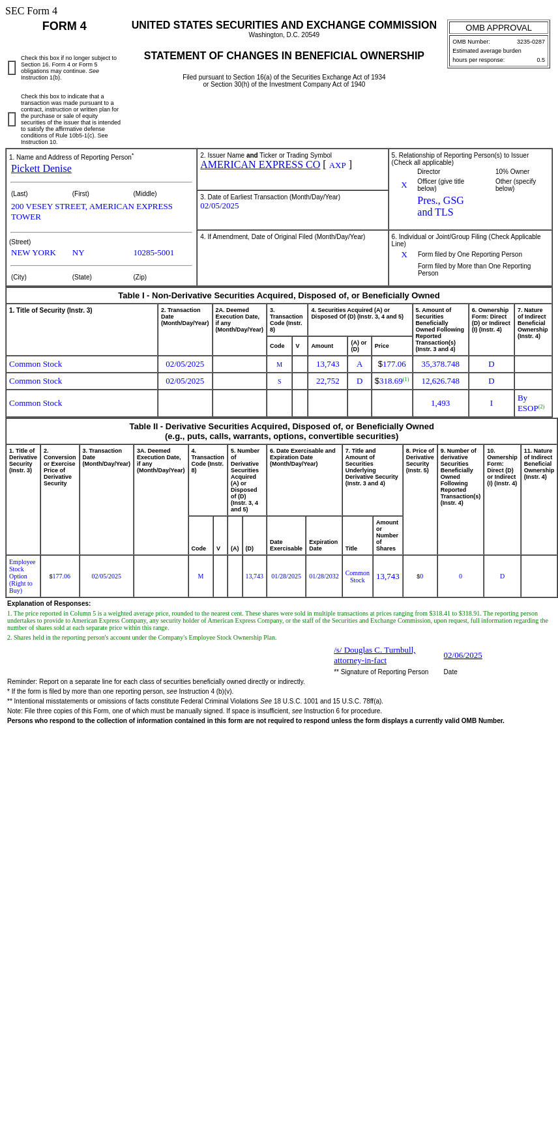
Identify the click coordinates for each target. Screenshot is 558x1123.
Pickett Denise (41, 168)
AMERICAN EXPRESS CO (260, 164)
